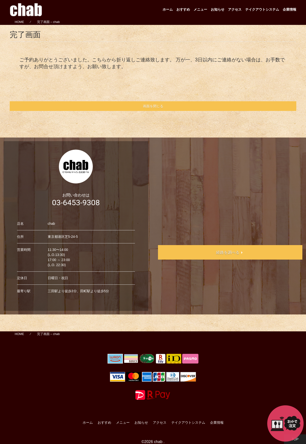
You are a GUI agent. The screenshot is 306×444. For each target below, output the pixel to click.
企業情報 (289, 9)
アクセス (235, 9)
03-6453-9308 (76, 202)
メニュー (200, 9)
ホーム (168, 9)
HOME (19, 22)
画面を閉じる (153, 106)
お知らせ (217, 9)
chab (158, 442)
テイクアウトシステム (262, 9)
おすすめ (183, 9)
